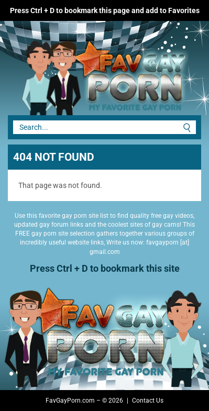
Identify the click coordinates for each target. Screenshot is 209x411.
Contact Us (147, 400)
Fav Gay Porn (78, 73)
